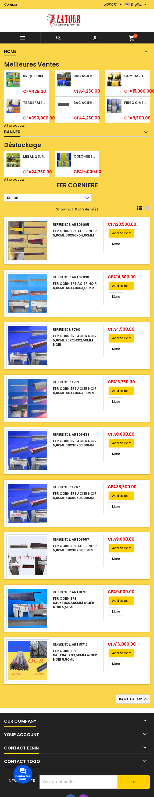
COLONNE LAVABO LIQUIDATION (85, 156)
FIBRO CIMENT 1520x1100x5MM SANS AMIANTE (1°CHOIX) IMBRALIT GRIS (136, 103)
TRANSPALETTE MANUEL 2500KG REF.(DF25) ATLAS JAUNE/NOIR (34, 103)
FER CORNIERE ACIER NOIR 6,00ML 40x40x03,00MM (75, 285)
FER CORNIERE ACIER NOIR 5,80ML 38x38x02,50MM (75, 548)
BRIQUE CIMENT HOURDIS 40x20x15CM (34, 76)
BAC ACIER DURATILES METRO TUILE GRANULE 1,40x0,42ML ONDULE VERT (85, 76)
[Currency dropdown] (113, 4)
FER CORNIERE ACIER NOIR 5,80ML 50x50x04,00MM (75, 233)
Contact (10, 4)
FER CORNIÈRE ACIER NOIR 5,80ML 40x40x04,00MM (74, 390)
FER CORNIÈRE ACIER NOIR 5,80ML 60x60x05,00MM (74, 495)
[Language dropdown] (136, 4)
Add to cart (121, 233)
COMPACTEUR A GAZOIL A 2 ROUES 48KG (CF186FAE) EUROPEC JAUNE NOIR (136, 76)
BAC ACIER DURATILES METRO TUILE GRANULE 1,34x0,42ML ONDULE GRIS (85, 103)
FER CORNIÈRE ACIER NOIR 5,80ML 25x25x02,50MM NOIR (74, 340)
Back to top (133, 699)
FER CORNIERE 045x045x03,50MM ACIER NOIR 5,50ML (75, 655)
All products (14, 125)
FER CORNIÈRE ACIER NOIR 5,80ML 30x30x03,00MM (74, 443)
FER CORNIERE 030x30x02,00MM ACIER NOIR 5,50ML (73, 602)
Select (48, 198)
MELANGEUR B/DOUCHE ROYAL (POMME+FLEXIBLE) (34, 157)
